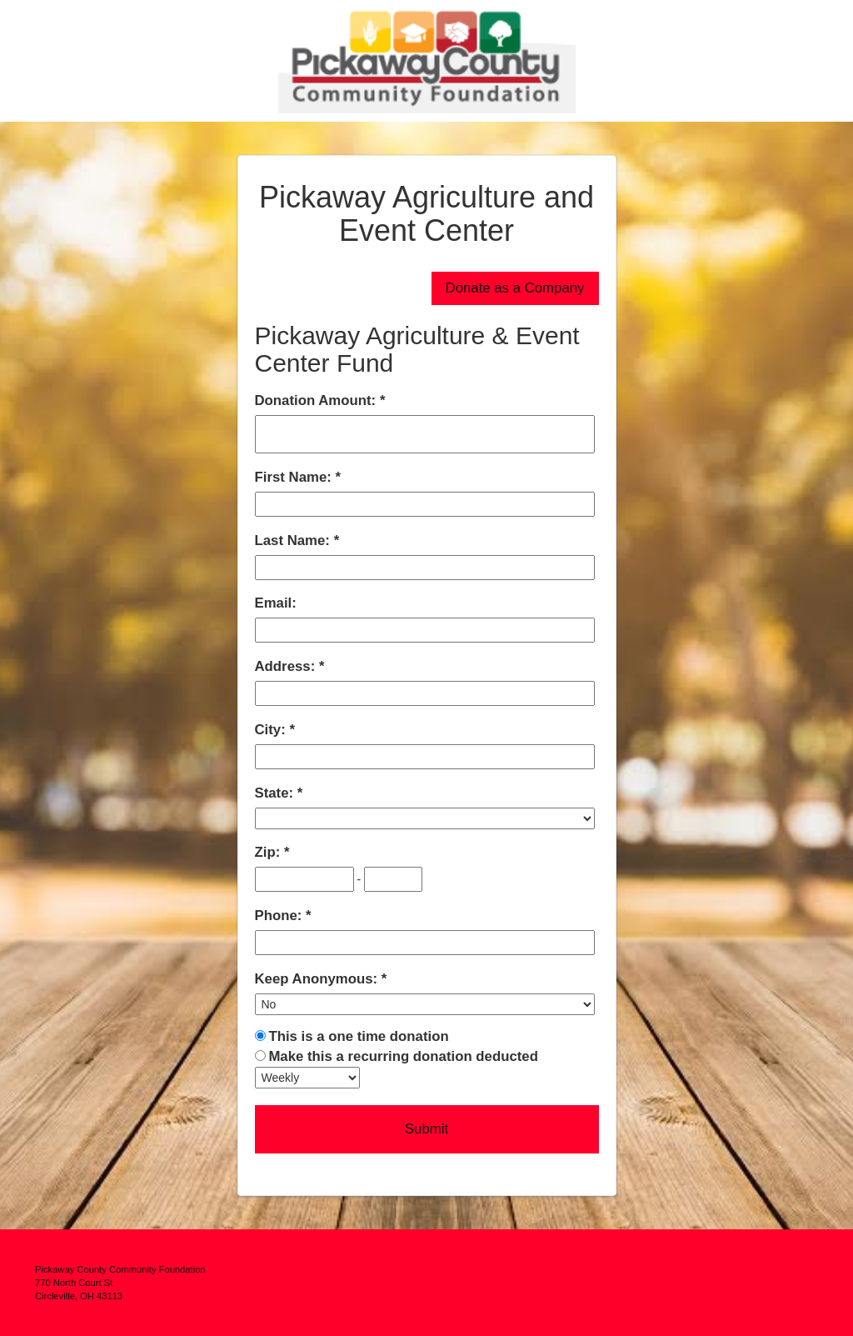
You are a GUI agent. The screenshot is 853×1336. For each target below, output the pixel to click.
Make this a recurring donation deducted (403, 1056)
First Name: (295, 477)
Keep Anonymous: (318, 979)
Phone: (281, 915)
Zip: (269, 852)
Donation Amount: (317, 400)
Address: (287, 666)
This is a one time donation (358, 1036)
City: (272, 730)
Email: (276, 603)
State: (276, 793)
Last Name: (294, 540)
